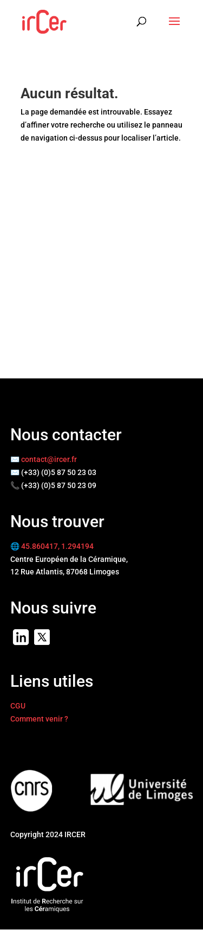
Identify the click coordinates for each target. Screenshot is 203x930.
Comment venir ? (39, 718)
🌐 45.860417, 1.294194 (52, 546)
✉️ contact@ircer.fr (43, 459)
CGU (17, 705)
